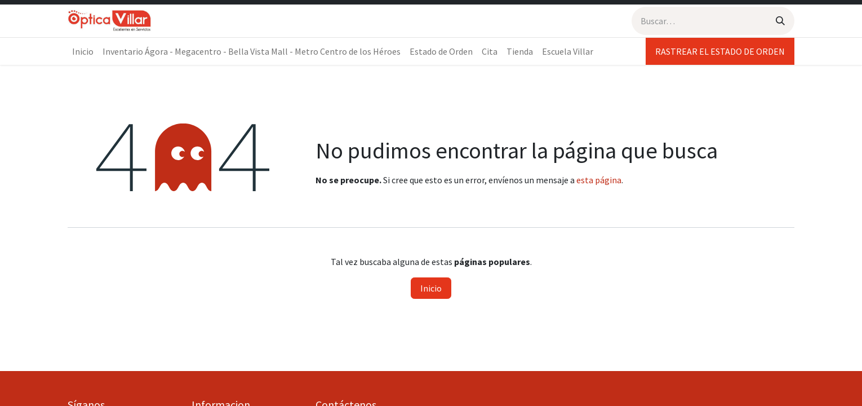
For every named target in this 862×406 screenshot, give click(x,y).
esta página (598, 180)
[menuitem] (83, 51)
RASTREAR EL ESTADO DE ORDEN (720, 51)
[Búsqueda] (780, 21)
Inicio (431, 288)
